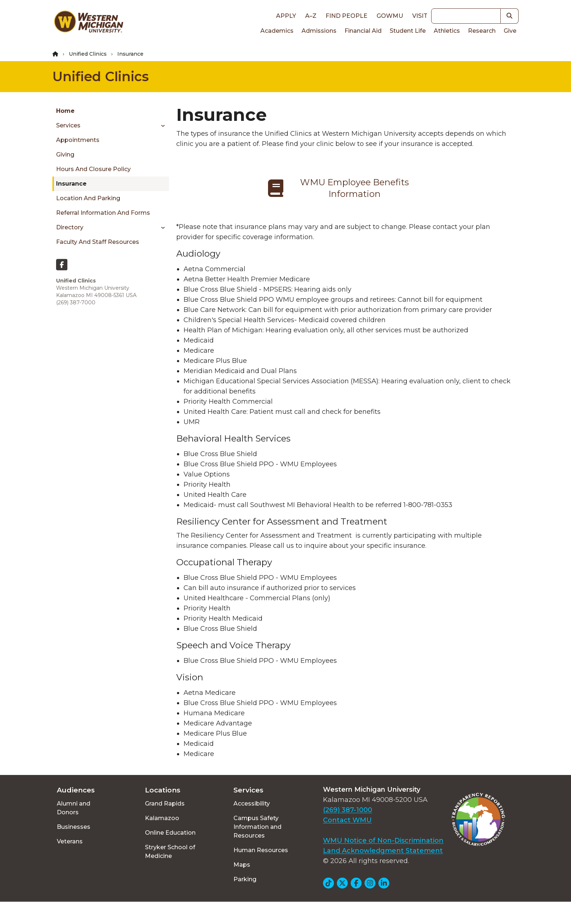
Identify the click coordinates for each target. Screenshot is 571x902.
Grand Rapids (165, 803)
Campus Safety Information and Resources (257, 827)
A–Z (310, 15)
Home (65, 110)
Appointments (77, 140)
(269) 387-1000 (347, 810)
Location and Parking (88, 198)
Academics (277, 30)
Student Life (408, 30)
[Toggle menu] (160, 125)
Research (482, 30)
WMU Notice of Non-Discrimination (383, 840)
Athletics (447, 30)
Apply (286, 15)
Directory (69, 227)
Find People (346, 15)
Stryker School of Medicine (170, 851)
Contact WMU (347, 820)
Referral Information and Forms (103, 212)
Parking (244, 879)
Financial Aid (363, 30)
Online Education (170, 832)
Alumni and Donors (73, 808)
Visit (420, 15)
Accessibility (251, 803)
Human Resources (260, 850)
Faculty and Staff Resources (97, 241)
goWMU (390, 15)
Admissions (319, 30)
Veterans (70, 841)
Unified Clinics (88, 54)
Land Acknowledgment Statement (383, 851)
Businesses (73, 826)
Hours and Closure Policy (93, 169)
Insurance (71, 183)
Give (510, 30)
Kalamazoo (162, 818)
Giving (65, 154)
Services (68, 125)
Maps (241, 864)
